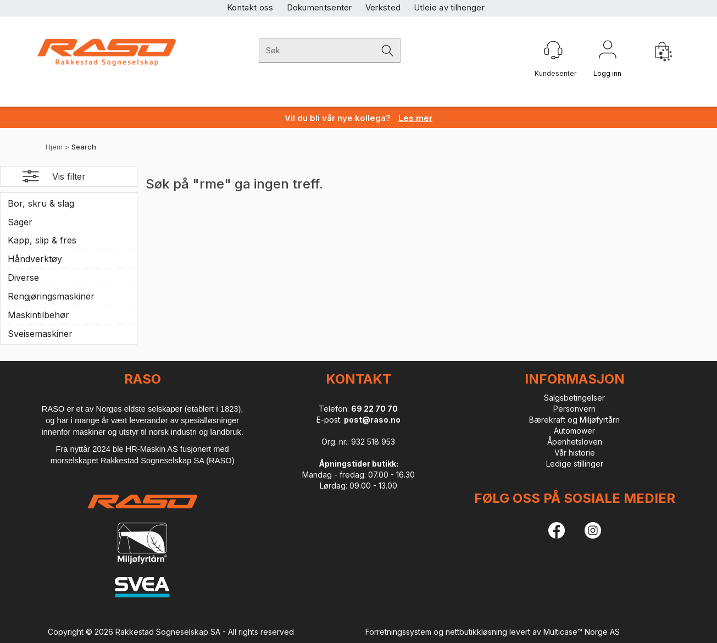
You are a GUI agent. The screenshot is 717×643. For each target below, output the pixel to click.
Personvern (574, 408)
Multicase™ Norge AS (581, 631)
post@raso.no (372, 419)
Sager (20, 222)
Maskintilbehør (38, 314)
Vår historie (574, 452)
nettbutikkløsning (476, 631)
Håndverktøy (35, 258)
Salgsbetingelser (574, 397)
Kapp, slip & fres (42, 240)
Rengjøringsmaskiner (51, 296)
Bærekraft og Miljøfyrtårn (574, 419)
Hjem (54, 146)
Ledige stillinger (574, 463)
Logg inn (607, 52)
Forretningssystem (398, 631)
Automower (574, 430)
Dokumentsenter (319, 7)
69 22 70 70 (374, 408)
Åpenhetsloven (574, 441)
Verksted (383, 7)
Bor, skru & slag (41, 203)
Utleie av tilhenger (449, 7)
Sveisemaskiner (40, 333)
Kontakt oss (250, 7)
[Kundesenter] (553, 50)
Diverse (23, 277)
